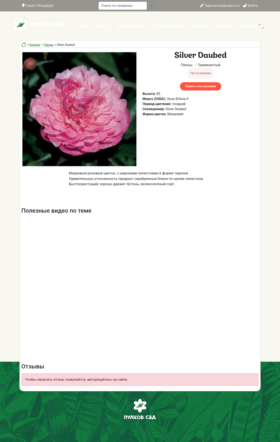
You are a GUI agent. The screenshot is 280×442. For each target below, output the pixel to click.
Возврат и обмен (169, 26)
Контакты (223, 26)
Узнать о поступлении (200, 86)
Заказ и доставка (131, 26)
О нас (83, 26)
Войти (250, 5)
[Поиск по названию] (123, 6)
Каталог (102, 26)
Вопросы (199, 26)
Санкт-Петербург (38, 5)
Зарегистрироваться (219, 5)
